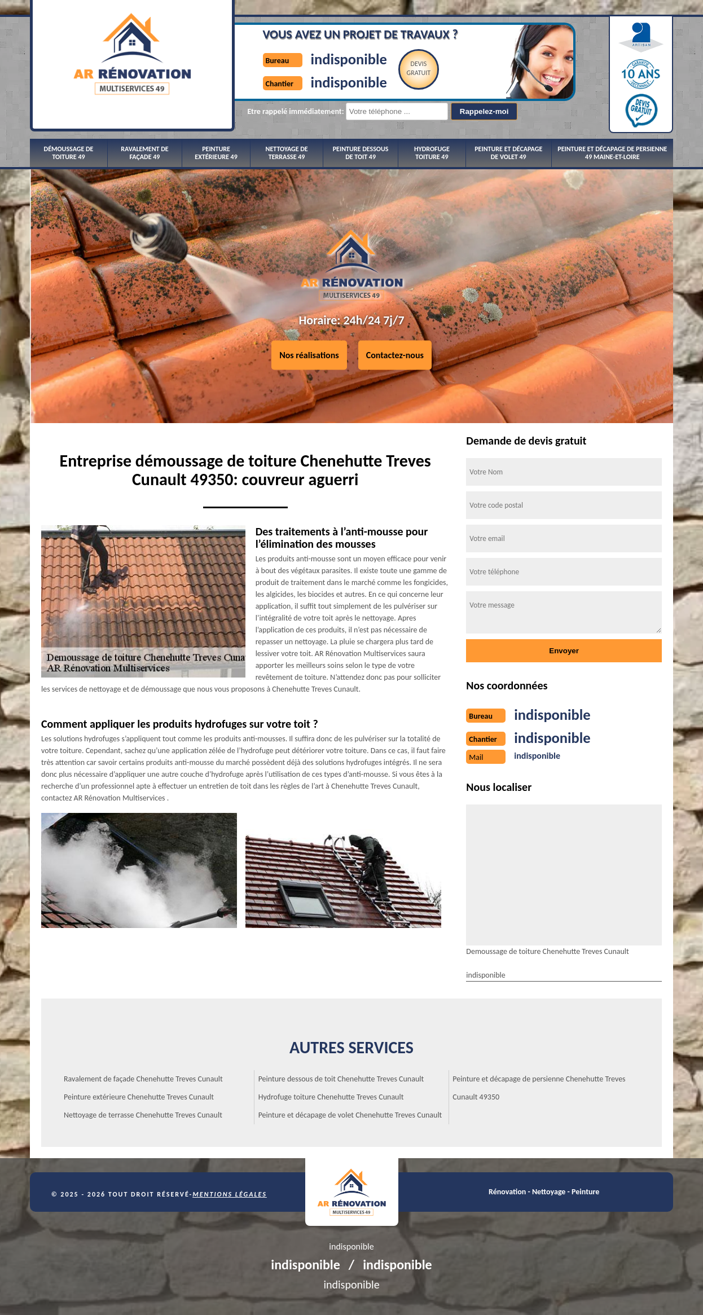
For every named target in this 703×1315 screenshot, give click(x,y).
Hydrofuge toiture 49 (432, 153)
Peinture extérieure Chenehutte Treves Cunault (139, 1096)
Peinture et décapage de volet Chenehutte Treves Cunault (350, 1114)
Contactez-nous (395, 355)
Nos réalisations (309, 355)
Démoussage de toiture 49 (69, 153)
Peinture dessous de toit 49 (361, 153)
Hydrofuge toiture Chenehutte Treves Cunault (331, 1096)
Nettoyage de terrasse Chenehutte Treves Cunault (143, 1114)
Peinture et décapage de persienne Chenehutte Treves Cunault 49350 (538, 1087)
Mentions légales (229, 1193)
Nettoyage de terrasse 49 (287, 153)
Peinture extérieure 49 (216, 153)
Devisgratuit (397, 68)
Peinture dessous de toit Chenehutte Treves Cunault (341, 1078)
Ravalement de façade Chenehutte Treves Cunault (143, 1078)
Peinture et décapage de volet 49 (508, 153)
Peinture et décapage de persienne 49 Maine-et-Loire (612, 153)
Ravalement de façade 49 (144, 153)
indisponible (322, 58)
